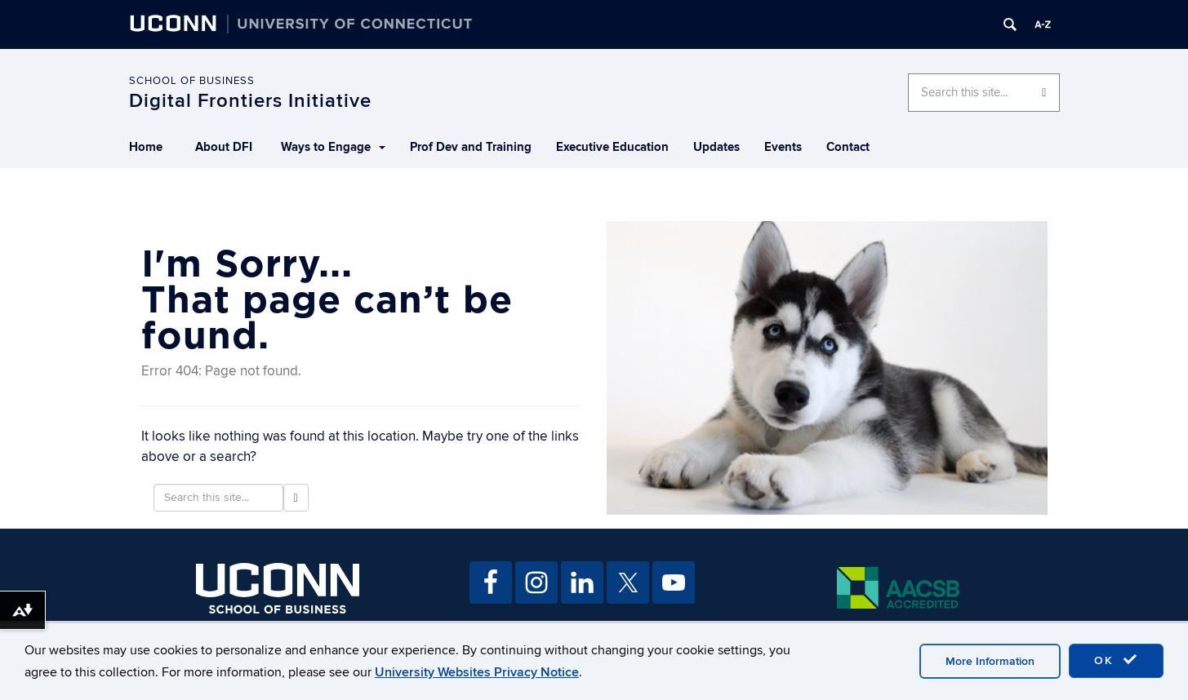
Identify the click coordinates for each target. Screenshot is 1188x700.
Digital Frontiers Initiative (250, 101)
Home (145, 147)
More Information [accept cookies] (990, 661)
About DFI (223, 147)
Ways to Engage (333, 147)
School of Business (192, 80)
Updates (716, 147)
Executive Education (612, 147)
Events (783, 147)
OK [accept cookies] (1116, 660)
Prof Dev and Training (471, 147)
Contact (848, 147)
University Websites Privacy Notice (477, 672)
